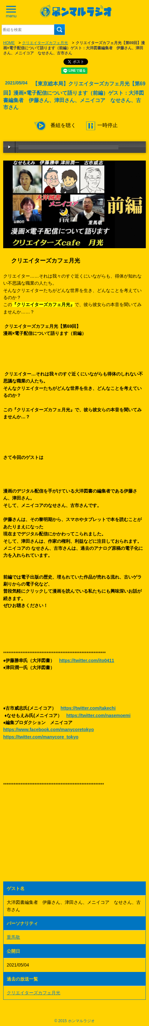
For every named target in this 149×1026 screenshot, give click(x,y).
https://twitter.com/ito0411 (86, 660)
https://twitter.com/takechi (88, 708)
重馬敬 (13, 937)
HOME (9, 43)
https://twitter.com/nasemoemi (98, 715)
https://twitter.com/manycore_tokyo (40, 736)
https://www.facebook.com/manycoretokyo (48, 729)
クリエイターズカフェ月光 (45, 43)
